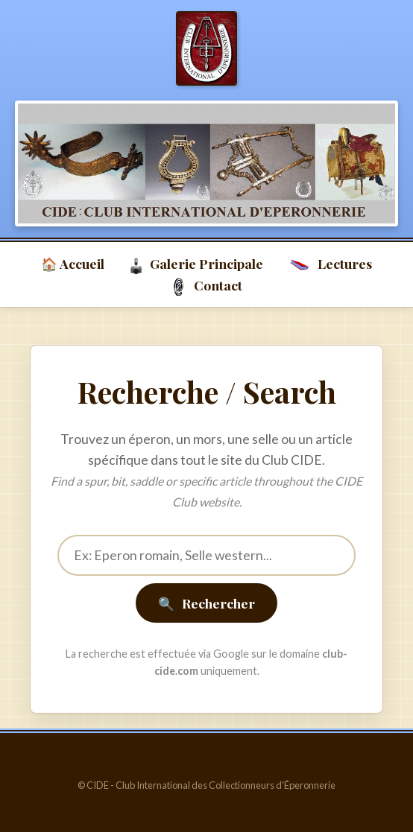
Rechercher (206, 603)
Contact (206, 286)
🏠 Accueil (72, 263)
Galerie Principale (196, 264)
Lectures (330, 264)
